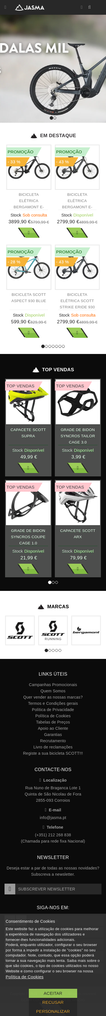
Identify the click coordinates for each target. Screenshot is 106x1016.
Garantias (53, 734)
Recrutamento (53, 741)
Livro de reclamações (53, 747)
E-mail (53, 810)
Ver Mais (29, 233)
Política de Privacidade (53, 709)
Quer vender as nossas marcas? (53, 697)
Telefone (53, 827)
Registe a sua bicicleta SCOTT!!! (53, 753)
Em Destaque (53, 135)
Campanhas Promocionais (53, 684)
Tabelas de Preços (53, 722)
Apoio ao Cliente (53, 728)
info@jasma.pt (53, 817)
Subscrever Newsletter (40, 889)
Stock (15, 215)
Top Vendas (53, 370)
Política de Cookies (53, 716)
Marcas (53, 606)
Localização (53, 780)
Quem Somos (52, 691)
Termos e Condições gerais (53, 703)
